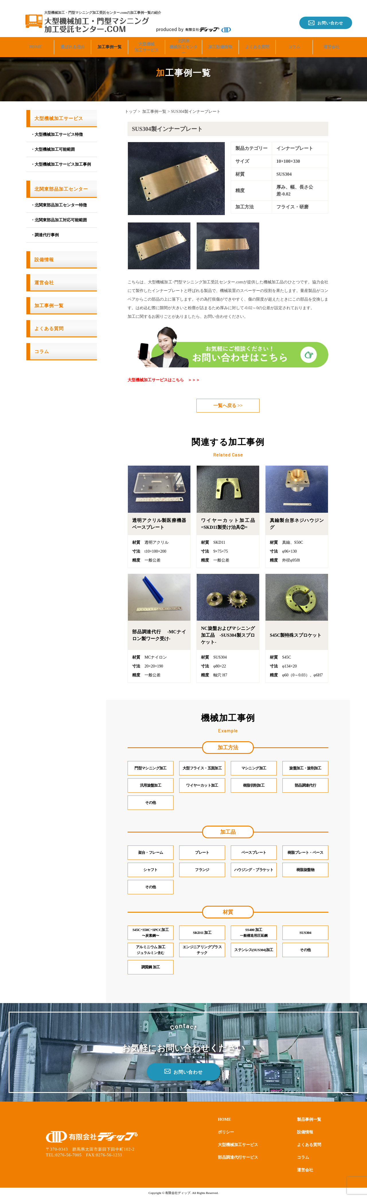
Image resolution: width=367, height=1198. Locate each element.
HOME (35, 42)
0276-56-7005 (69, 1155)
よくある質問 (257, 42)
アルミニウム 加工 (150, 950)
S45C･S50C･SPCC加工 (151, 933)
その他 (305, 950)
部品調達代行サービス (241, 1156)
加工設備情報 (220, 42)
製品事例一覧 (307, 1118)
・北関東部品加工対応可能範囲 (59, 220)
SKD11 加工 (202, 933)
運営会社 (331, 42)
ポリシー (227, 1131)
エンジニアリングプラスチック (202, 950)
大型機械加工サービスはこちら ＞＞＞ (164, 380)
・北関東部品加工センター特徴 (59, 205)
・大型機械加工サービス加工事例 (61, 164)
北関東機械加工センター (183, 42)
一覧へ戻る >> (228, 405)
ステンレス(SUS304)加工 (253, 950)
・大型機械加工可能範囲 (53, 149)
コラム (294, 42)
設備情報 (44, 259)
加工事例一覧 (109, 42)
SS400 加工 (254, 933)
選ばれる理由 (72, 42)
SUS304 (305, 933)
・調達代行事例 (45, 235)
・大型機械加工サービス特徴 (57, 134)
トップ (131, 111)
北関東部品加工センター (61, 189)
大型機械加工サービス (146, 42)
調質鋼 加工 (150, 967)
